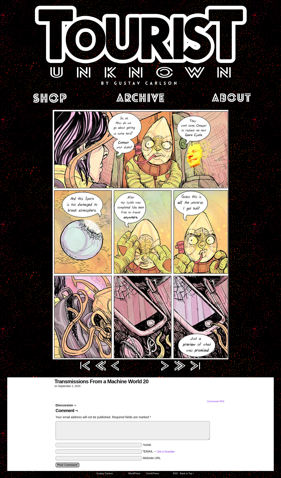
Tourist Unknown (140, 44)
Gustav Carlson (104, 473)
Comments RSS (215, 401)
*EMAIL (159, 451)
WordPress (134, 473)
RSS (175, 473)
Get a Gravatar (166, 451)
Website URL (152, 458)
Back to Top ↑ (187, 473)
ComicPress (152, 473)
